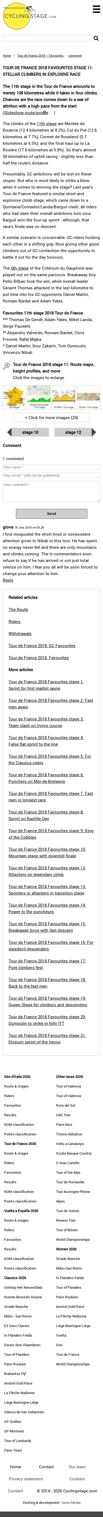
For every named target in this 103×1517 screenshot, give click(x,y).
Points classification (20, 1134)
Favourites (12, 1105)
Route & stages (16, 1086)
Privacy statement (26, 1478)
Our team (77, 1466)
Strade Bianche (16, 1306)
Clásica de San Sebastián (24, 1411)
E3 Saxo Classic (16, 1325)
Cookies (77, 1478)
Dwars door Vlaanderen (22, 1344)
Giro (59, 1344)
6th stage (20, 268)
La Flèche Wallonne (19, 1392)
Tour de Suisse (67, 1210)
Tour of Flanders (16, 1354)
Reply (8, 580)
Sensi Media (70, 1502)
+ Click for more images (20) (51, 417)
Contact (15, 1490)
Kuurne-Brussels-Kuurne (23, 1296)
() (29, 112)
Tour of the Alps (68, 1172)
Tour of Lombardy (17, 1440)
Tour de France (67, 1354)
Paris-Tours (13, 1450)
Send (51, 514)
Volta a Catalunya (70, 1143)
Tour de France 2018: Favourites (39, 657)
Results (10, 1114)
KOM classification (19, 1124)
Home (7, 55)
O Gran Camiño (67, 1162)
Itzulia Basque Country (74, 1153)
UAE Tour (63, 1114)
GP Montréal (14, 1431)
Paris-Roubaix (15, 1364)
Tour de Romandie (70, 1181)
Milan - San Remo (18, 1316)
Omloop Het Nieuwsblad (23, 1287)
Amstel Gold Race (18, 1383)
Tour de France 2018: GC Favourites (42, 645)
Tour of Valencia (68, 1086)
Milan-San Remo (69, 1268)
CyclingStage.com (33, 16)
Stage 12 (73, 432)
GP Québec (13, 1421)
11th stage (47, 123)
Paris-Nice (64, 1124)
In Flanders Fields (18, 1335)
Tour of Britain (67, 1229)
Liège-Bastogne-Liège (21, 1402)
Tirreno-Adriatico (69, 1134)
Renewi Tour (66, 1220)
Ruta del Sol (65, 1105)
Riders (9, 1095)
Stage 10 (30, 432)
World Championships (73, 1239)
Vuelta (61, 1335)
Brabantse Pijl (15, 1373)
